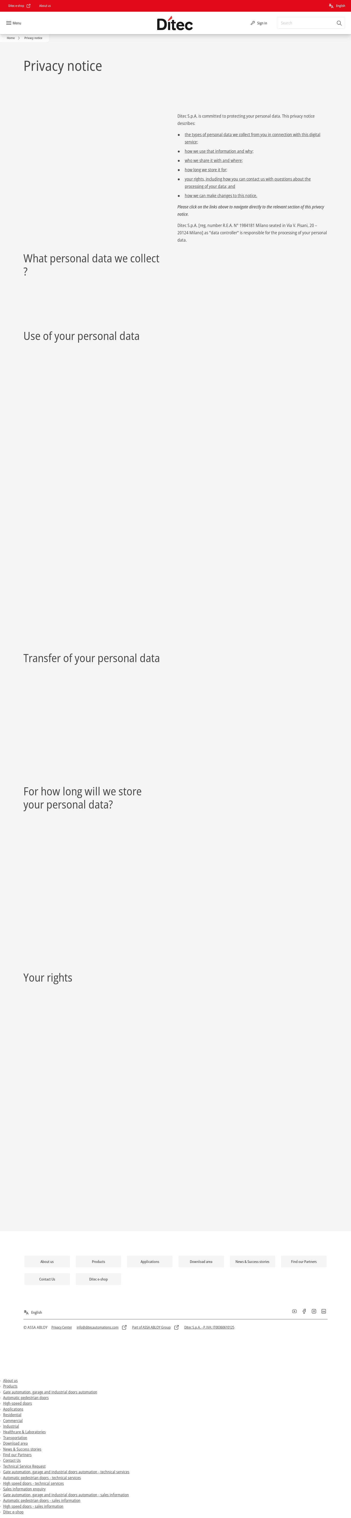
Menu (17, 23)
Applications (13, 1409)
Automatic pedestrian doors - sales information (41, 1500)
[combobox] (311, 23)
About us (10, 1380)
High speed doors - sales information (33, 1506)
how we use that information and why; (219, 151)
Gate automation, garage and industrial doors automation (50, 1392)
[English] (336, 6)
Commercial (13, 1420)
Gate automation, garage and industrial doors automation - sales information (66, 1494)
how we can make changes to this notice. (221, 195)
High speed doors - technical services (33, 1483)
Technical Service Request (24, 1466)
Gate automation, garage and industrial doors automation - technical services (66, 1472)
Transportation (15, 1437)
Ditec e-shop (13, 1512)
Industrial (11, 1426)
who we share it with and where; (214, 160)
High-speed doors (17, 1403)
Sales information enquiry (24, 1489)
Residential (12, 1414)
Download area (15, 1443)
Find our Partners (17, 1454)
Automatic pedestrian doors (26, 1397)
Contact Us (12, 1460)
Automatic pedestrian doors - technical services (42, 1477)
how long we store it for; (206, 170)
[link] (19, 5)
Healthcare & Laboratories (24, 1432)
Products (10, 1386)
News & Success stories (22, 1449)
